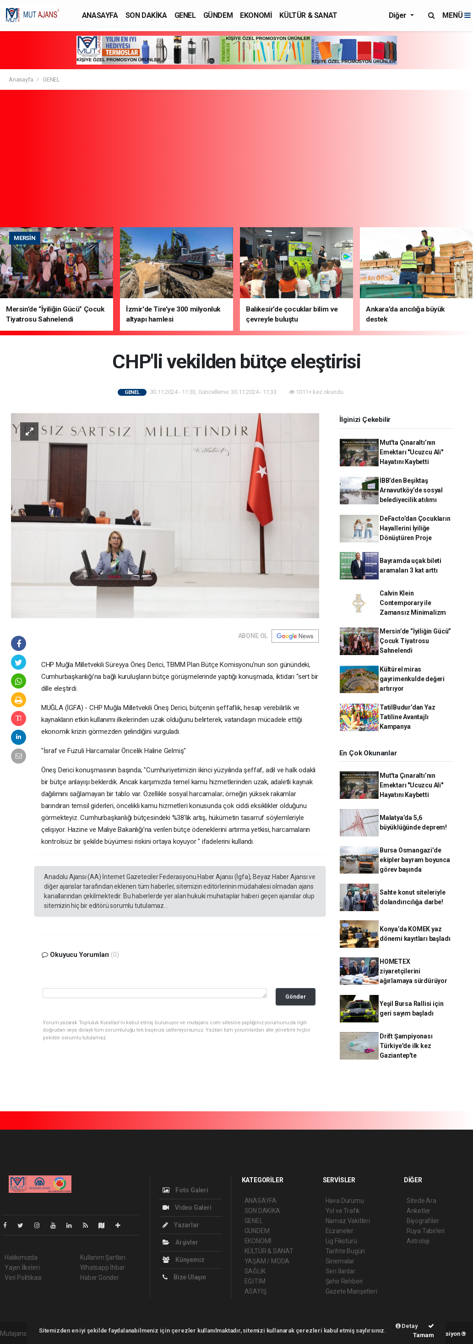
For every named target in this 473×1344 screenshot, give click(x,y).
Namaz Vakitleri (348, 1220)
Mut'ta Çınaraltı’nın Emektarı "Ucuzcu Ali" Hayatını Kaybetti (411, 452)
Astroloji (418, 1241)
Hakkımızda (21, 1257)
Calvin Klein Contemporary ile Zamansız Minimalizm (413, 603)
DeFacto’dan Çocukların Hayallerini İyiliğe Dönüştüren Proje (415, 528)
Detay (407, 1325)
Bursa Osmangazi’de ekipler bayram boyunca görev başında (415, 860)
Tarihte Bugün (345, 1251)
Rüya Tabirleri (426, 1231)
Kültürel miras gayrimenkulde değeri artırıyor (412, 679)
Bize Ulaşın (184, 1277)
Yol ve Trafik (343, 1210)
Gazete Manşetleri (351, 1291)
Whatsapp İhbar (102, 1267)
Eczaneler (339, 1231)
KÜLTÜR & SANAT (308, 15)
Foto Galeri (185, 1190)
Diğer (398, 15)
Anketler (418, 1210)
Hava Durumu (345, 1200)
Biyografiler (423, 1220)
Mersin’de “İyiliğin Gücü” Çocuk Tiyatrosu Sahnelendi (415, 641)
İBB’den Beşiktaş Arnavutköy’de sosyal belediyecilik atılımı (411, 490)
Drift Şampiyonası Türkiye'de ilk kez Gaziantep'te (406, 1046)
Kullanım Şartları (102, 1257)
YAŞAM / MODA (267, 1261)
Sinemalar (340, 1261)
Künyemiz (183, 1259)
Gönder (295, 996)
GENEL (185, 15)
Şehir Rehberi (344, 1281)
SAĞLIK (255, 1271)
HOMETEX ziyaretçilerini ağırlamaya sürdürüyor (413, 971)
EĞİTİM (255, 1281)
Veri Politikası (23, 1277)
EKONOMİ (256, 15)
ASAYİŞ (255, 1291)
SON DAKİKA (146, 15)
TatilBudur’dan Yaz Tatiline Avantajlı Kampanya (407, 717)
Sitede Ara (421, 1200)
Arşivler (180, 1242)
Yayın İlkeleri (22, 1267)
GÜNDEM (218, 15)
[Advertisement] (236, 158)
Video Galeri (187, 1207)
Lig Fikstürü (341, 1241)
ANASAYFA (100, 15)
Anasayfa (21, 79)
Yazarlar (181, 1225)
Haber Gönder (99, 1277)
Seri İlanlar (340, 1271)
